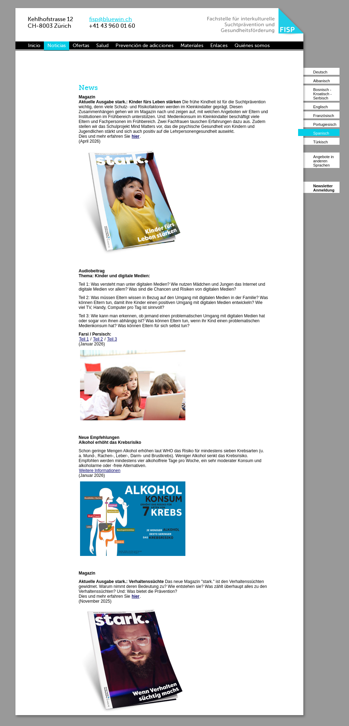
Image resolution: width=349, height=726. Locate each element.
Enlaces (219, 45)
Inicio (34, 45)
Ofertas (81, 45)
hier (135, 136)
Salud (102, 45)
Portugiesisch (324, 124)
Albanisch (321, 81)
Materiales (191, 45)
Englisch (320, 107)
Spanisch (321, 133)
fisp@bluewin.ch (110, 19)
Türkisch (320, 142)
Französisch (323, 116)
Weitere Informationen (99, 470)
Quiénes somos (252, 45)
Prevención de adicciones (144, 45)
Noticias (56, 45)
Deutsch (320, 72)
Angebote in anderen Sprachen (323, 161)
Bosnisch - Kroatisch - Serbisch (322, 93)
